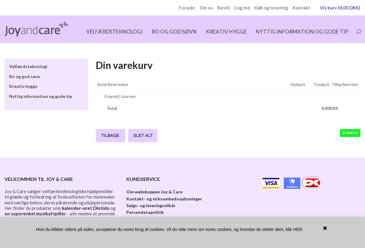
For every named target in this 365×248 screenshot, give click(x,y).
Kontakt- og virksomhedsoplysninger (164, 198)
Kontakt (301, 7)
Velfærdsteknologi (114, 31)
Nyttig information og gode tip (302, 31)
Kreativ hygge (226, 31)
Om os (206, 7)
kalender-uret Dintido (85, 208)
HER (297, 229)
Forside (187, 7)
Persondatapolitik (145, 212)
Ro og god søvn (174, 31)
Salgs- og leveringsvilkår (150, 205)
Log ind (242, 7)
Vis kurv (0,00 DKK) (340, 7)
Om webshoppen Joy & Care (154, 191)
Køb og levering (271, 7)
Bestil (223, 7)
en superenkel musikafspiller (35, 213)
